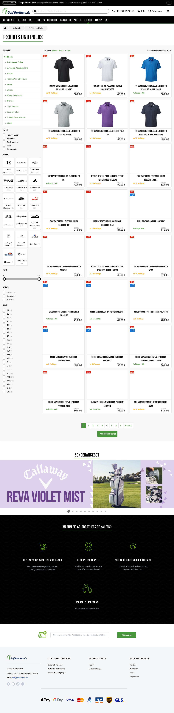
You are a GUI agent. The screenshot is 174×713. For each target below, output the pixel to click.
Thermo (10, 101)
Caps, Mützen (12, 106)
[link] (133, 557)
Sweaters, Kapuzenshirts (17, 68)
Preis (61, 50)
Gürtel (9, 123)
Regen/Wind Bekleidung (17, 79)
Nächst (128, 425)
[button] (68, 511)
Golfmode (8, 57)
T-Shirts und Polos (15, 62)
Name (54, 50)
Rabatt (68, 50)
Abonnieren (126, 635)
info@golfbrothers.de (20, 677)
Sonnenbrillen (13, 112)
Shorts (10, 90)
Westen (10, 73)
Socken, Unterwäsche (16, 117)
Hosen (9, 84)
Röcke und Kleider (14, 95)
